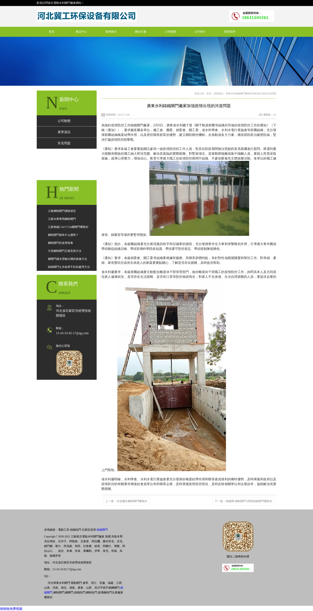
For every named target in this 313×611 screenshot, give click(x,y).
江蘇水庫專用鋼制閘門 (62, 218)
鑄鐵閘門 (102, 529)
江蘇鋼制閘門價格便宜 (62, 210)
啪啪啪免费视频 (11, 608)
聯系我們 (229, 31)
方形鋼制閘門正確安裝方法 (64, 250)
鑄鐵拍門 (75, 529)
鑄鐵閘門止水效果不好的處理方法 (69, 266)
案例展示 (111, 31)
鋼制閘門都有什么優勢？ (63, 234)
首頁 (51, 31)
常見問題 (64, 143)
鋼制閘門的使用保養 (60, 242)
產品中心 (81, 31)
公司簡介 (200, 31)
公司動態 (170, 31)
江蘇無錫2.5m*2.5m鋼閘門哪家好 (68, 226)
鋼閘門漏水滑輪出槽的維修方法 (67, 258)
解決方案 (140, 31)
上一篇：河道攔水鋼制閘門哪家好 (126, 501)
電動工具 (63, 529)
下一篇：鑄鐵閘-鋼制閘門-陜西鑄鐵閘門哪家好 (243, 501)
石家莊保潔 (89, 529)
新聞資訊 (218, 93)
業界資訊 (64, 132)
